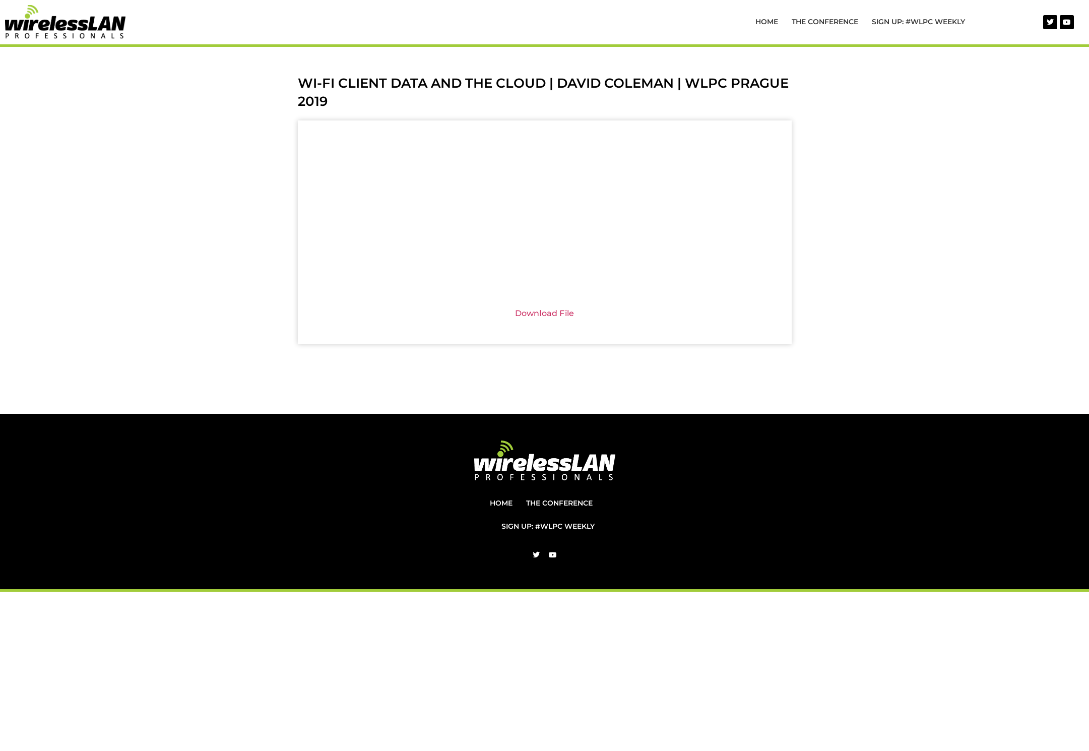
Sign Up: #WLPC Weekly (918, 21)
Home (766, 21)
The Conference (825, 21)
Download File (544, 313)
